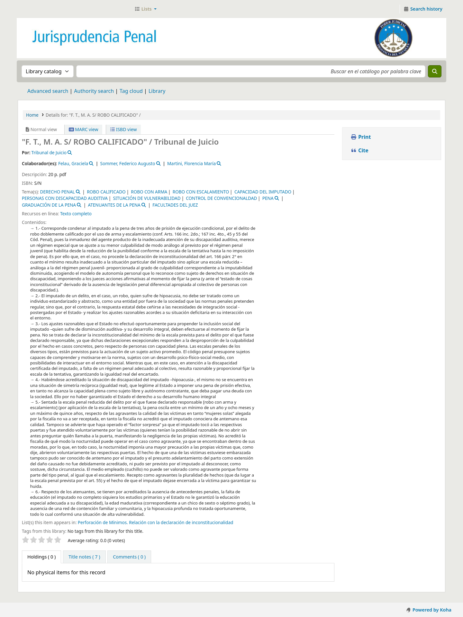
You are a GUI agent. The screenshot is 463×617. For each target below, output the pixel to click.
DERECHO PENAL (57, 192)
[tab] (84, 556)
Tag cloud (131, 90)
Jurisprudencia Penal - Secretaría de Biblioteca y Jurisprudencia (34, 9)
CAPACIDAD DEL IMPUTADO (262, 192)
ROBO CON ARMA (149, 192)
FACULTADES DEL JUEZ (175, 205)
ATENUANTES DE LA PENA (114, 205)
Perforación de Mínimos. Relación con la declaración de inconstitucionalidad (155, 522)
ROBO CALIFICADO (106, 192)
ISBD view (123, 129)
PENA (268, 198)
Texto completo (76, 213)
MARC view (83, 129)
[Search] (434, 71)
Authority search (94, 90)
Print (360, 136)
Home (32, 115)
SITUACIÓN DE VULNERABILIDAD (146, 198)
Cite (359, 150)
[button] (145, 9)
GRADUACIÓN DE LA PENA (49, 205)
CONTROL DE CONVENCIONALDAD (221, 198)
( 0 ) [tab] (41, 557)
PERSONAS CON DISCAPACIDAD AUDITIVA (65, 198)
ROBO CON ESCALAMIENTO (201, 192)
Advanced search (47, 90)
